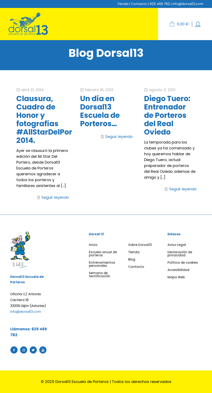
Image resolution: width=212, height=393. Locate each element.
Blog (131, 259)
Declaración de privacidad (179, 253)
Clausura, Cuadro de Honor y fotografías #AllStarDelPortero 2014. (51, 119)
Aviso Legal (176, 245)
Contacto (139, 3)
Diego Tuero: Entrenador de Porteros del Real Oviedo (167, 115)
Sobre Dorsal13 (140, 245)
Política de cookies (182, 262)
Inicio (93, 245)
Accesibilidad (178, 270)
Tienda (122, 3)
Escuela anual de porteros (103, 253)
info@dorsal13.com (25, 311)
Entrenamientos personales (102, 264)
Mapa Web (176, 277)
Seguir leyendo (55, 197)
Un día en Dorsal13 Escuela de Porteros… (100, 111)
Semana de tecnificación (99, 274)
